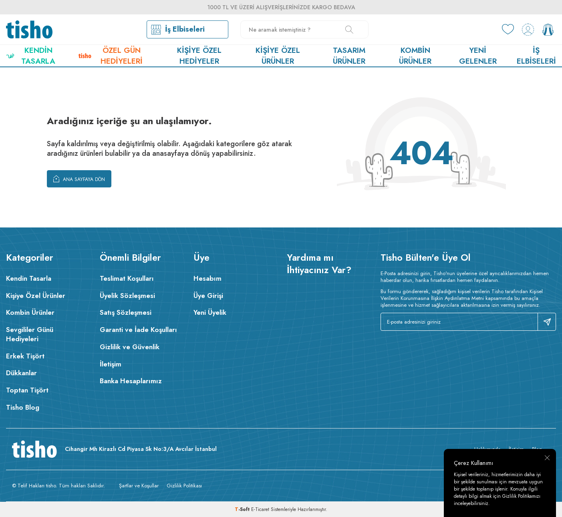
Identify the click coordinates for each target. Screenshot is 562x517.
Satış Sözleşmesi (125, 312)
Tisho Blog (22, 407)
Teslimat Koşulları (127, 278)
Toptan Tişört (27, 390)
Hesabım (207, 278)
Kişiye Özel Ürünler (278, 55)
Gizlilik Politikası (184, 485)
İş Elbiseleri (536, 55)
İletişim (110, 364)
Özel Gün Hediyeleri (110, 55)
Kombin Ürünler (415, 55)
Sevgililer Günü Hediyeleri (29, 334)
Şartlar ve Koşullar (139, 485)
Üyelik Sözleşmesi (127, 295)
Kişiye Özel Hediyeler (199, 55)
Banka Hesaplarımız (131, 381)
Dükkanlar (21, 373)
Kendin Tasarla (30, 55)
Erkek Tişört (25, 356)
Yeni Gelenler (478, 55)
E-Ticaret (260, 509)
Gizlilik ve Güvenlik (129, 347)
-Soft (243, 509)
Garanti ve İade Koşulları (138, 329)
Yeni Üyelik (209, 312)
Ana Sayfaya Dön (79, 178)
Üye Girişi (208, 295)
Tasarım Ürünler (349, 55)
